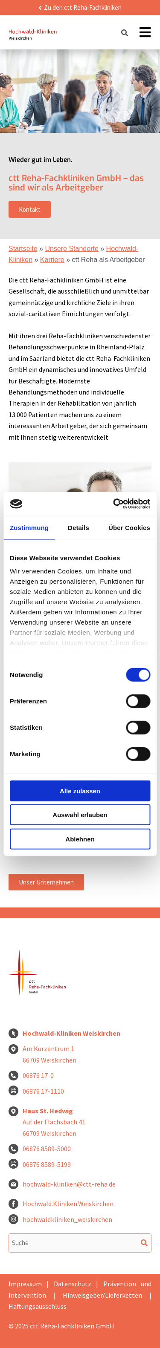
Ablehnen (79, 838)
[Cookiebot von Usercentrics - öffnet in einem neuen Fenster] (114, 504)
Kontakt (30, 209)
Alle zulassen (80, 790)
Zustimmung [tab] (29, 527)
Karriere (52, 259)
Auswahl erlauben (79, 814)
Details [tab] (78, 527)
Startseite (23, 248)
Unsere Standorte (71, 248)
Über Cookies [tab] (129, 527)
